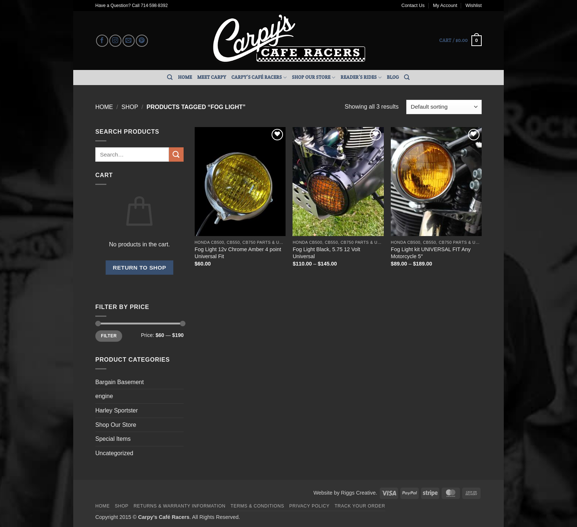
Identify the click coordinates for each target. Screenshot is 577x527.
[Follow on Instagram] (115, 41)
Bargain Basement (119, 382)
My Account (445, 5)
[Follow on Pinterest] (142, 41)
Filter (109, 335)
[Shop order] (444, 107)
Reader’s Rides (361, 77)
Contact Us (413, 5)
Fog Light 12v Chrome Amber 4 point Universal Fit (238, 252)
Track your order (359, 506)
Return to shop (139, 267)
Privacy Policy (309, 506)
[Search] (170, 77)
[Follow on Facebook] (102, 41)
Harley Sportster (116, 410)
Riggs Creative (358, 493)
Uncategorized (114, 453)
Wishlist (474, 5)
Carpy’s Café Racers (259, 77)
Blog (393, 77)
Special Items (113, 439)
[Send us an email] (129, 41)
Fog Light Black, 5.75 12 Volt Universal (326, 252)
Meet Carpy (211, 77)
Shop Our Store (313, 77)
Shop (129, 107)
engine (104, 396)
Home (185, 77)
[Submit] (176, 154)
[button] (460, 41)
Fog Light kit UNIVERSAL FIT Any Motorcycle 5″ (431, 252)
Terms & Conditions (257, 506)
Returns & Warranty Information (180, 506)
